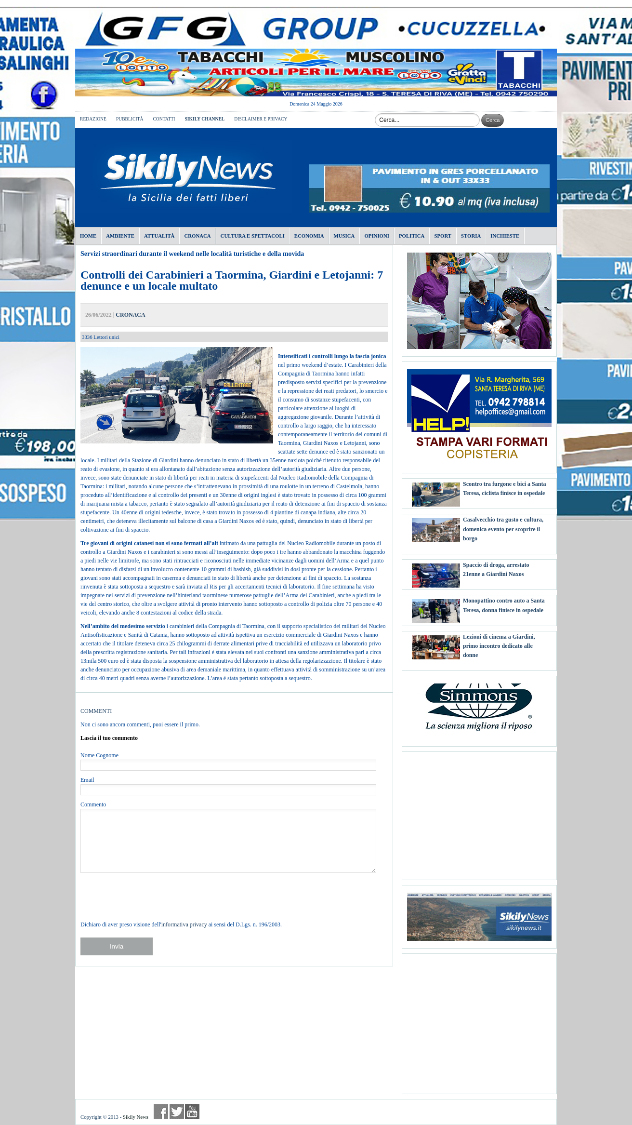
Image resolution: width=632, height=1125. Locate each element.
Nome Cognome (99, 755)
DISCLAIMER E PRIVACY (260, 118)
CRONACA (130, 314)
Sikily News (135, 1117)
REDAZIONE (93, 118)
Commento (93, 804)
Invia (116, 946)
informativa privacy (184, 924)
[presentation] (153, 896)
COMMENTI (96, 711)
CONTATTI (164, 118)
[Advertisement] (479, 812)
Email (87, 780)
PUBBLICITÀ (130, 118)
